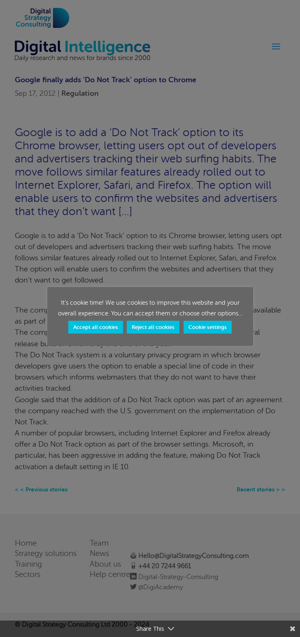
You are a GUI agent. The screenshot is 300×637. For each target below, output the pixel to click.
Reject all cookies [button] (153, 327)
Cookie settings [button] (207, 327)
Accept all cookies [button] (95, 327)
